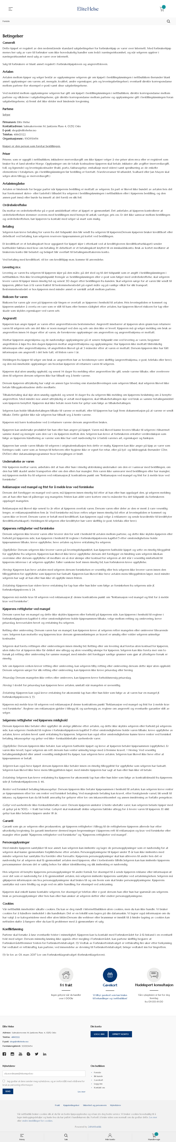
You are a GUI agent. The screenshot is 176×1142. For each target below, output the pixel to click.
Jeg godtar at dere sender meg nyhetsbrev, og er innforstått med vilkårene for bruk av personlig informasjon (44, 1083)
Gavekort (110, 985)
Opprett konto (120, 1034)
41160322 (15, 1037)
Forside (97, 1072)
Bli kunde (98, 1076)
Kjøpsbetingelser (71, 1105)
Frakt (57, 1105)
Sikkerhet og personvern (95, 1105)
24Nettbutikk (94, 1127)
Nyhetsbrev (115, 1105)
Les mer (81, 1092)
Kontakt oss (99, 1087)
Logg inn (99, 1034)
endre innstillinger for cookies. (37, 1121)
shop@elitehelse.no (19, 1041)
